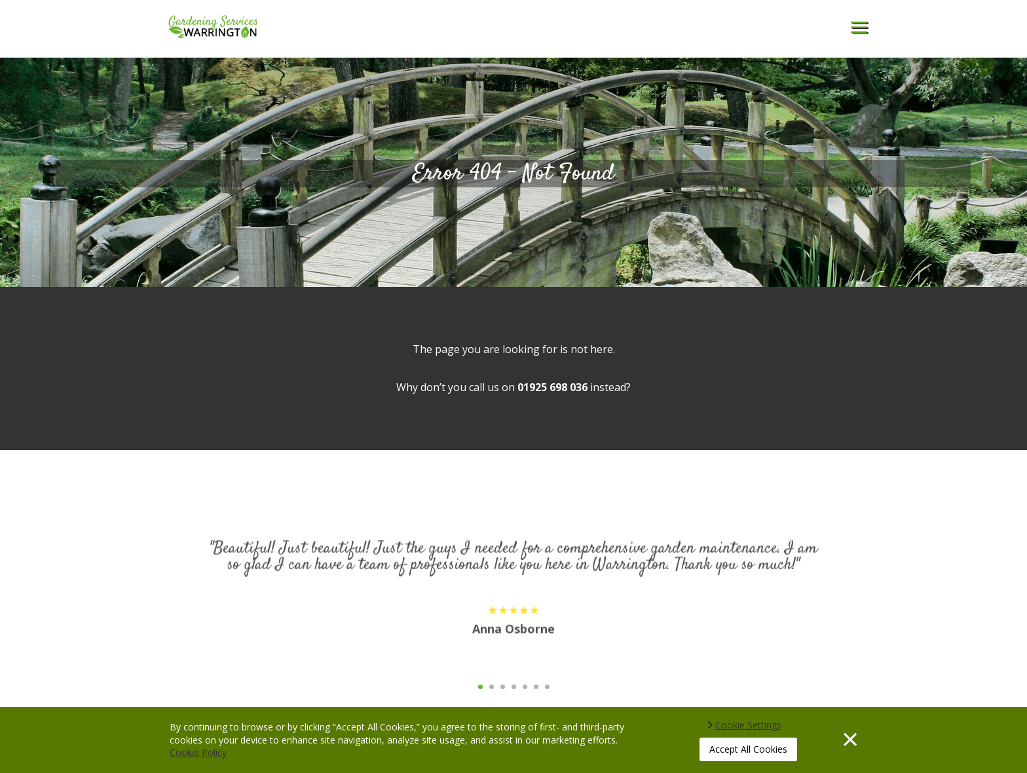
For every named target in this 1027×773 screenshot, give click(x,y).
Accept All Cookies (748, 749)
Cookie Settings (748, 725)
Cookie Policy (198, 752)
